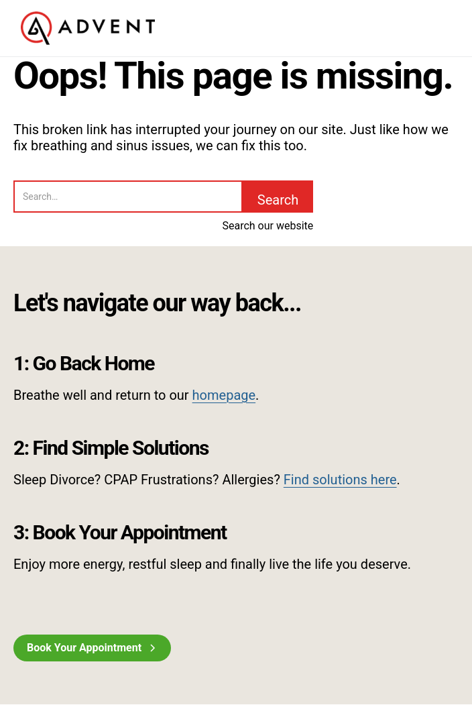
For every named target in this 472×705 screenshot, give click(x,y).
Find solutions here (340, 480)
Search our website (267, 225)
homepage (224, 395)
